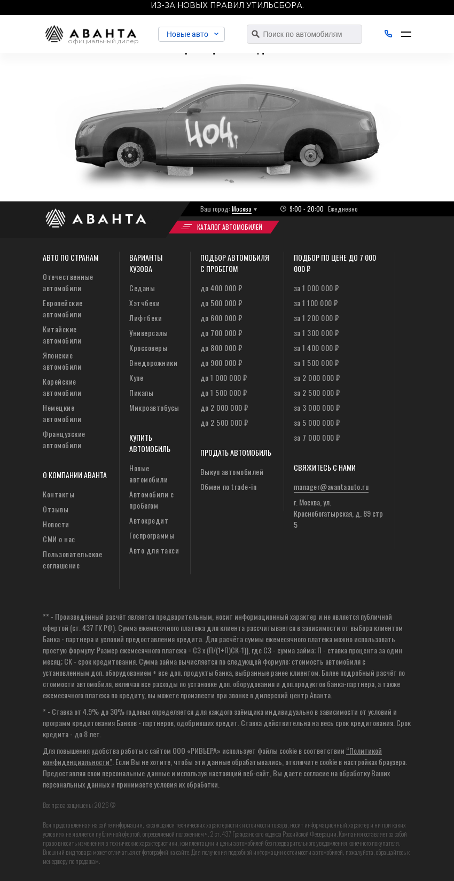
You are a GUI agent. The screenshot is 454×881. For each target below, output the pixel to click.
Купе (136, 377)
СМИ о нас (59, 538)
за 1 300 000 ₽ (316, 332)
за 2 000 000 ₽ (317, 377)
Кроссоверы (148, 347)
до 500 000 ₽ (221, 302)
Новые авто (189, 34)
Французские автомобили (64, 439)
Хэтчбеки (144, 302)
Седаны (142, 287)
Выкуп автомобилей (232, 471)
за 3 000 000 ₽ (317, 407)
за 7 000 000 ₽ (317, 437)
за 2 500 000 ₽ (317, 392)
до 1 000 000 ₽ (223, 377)
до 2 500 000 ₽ (224, 422)
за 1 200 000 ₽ (316, 317)
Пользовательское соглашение (72, 559)
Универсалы (148, 332)
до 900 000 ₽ (221, 362)
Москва (242, 208)
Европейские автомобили (63, 308)
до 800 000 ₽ (221, 347)
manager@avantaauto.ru (331, 486)
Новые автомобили (148, 473)
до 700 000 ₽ (221, 332)
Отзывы (55, 508)
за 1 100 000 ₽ (316, 302)
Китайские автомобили (62, 334)
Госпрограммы (151, 535)
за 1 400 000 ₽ (316, 347)
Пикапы (141, 392)
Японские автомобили (62, 360)
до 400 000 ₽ (221, 287)
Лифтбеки (145, 317)
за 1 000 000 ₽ (316, 287)
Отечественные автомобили (68, 282)
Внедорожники (153, 362)
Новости (56, 523)
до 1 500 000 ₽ (223, 392)
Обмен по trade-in (228, 486)
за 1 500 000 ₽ (316, 362)
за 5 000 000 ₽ (317, 422)
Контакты (58, 494)
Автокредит (148, 520)
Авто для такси (154, 550)
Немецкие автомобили (62, 413)
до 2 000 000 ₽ (224, 407)
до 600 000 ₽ (221, 317)
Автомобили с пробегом (151, 499)
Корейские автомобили (62, 387)
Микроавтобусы (154, 407)
